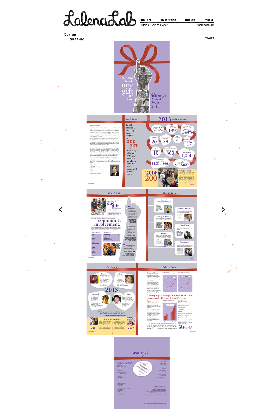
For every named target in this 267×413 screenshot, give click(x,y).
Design (190, 19)
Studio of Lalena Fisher (154, 25)
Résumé (209, 38)
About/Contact (205, 25)
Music (209, 19)
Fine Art (145, 19)
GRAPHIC (77, 39)
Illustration (168, 19)
